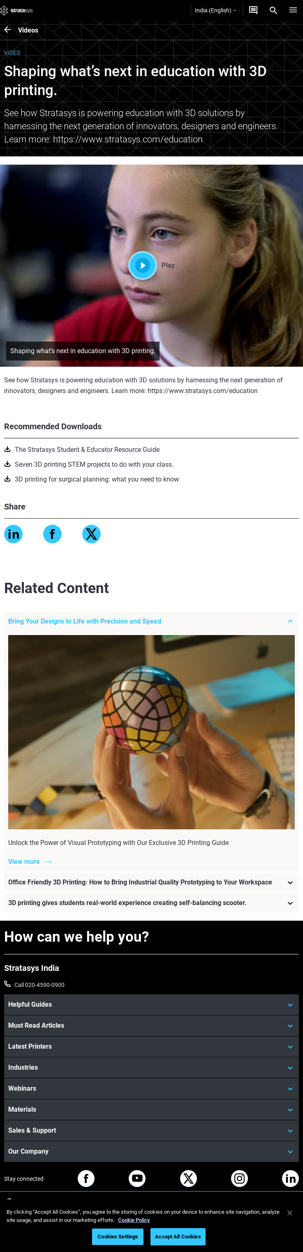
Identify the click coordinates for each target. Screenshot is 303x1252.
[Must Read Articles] (151, 1025)
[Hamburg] (293, 10)
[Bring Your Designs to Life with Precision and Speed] (151, 621)
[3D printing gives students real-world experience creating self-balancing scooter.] (151, 903)
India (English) (215, 10)
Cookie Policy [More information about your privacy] (134, 1220)
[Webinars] (151, 1088)
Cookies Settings (117, 1236)
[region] (151, 1226)
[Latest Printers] (151, 1046)
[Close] (290, 1213)
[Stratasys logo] (16, 10)
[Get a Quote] (253, 10)
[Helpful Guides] (151, 1004)
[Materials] (151, 1109)
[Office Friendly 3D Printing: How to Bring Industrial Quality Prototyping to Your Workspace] (151, 882)
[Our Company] (151, 1151)
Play (151, 265)
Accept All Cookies (178, 1236)
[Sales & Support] (151, 1130)
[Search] (273, 10)
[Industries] (151, 1067)
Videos (28, 30)
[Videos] (11, 30)
